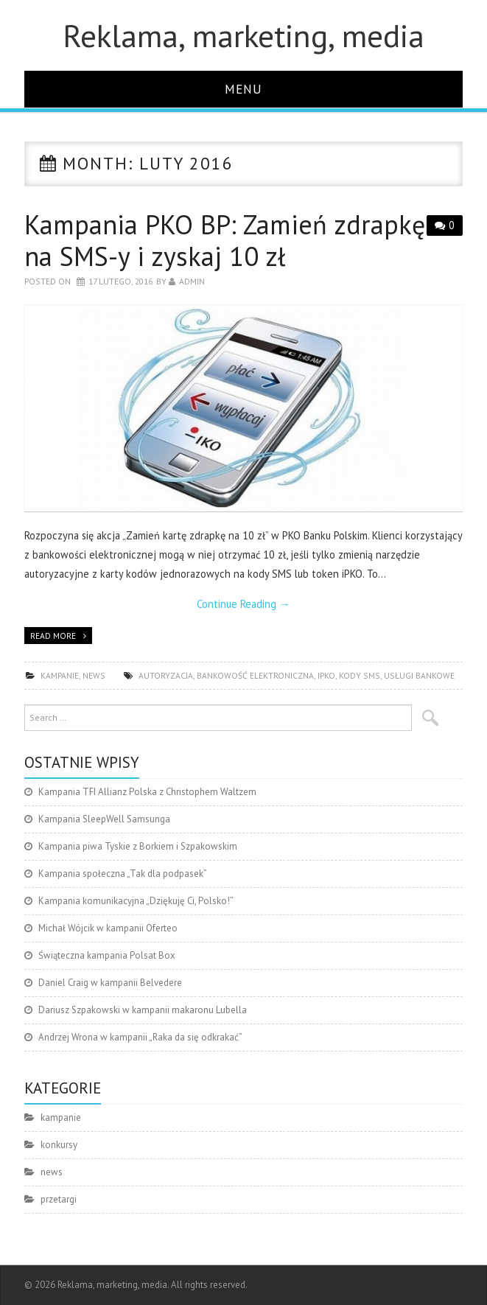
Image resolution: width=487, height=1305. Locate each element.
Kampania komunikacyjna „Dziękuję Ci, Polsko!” (136, 901)
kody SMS (359, 675)
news (94, 675)
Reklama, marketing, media (243, 35)
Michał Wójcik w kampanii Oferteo (108, 928)
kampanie (60, 675)
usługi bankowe (419, 675)
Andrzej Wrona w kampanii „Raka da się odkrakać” (140, 1037)
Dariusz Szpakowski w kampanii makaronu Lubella (142, 1010)
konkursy (59, 1144)
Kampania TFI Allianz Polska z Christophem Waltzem (147, 792)
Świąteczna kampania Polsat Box (106, 955)
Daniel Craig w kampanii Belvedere (110, 982)
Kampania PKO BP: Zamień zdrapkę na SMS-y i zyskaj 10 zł (224, 240)
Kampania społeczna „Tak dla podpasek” (122, 873)
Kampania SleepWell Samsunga (104, 819)
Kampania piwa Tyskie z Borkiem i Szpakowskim (137, 846)
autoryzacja (166, 675)
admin (192, 281)
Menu (243, 88)
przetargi (59, 1199)
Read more (53, 635)
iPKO (326, 675)
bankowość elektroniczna (255, 675)
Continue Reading (243, 604)
